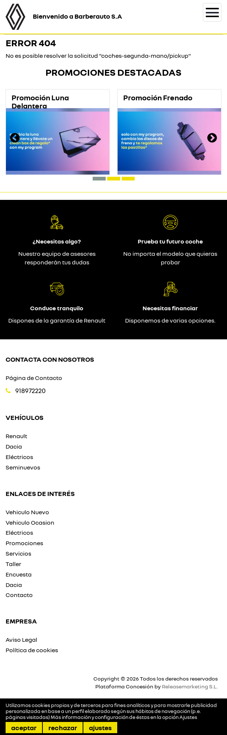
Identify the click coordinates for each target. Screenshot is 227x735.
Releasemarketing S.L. (190, 686)
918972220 (30, 391)
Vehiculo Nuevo (27, 512)
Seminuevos (23, 467)
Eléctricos (19, 457)
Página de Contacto (34, 377)
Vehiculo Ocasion (30, 522)
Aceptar (23, 727)
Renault (16, 436)
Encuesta (19, 574)
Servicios (18, 553)
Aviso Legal (21, 639)
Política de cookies (32, 650)
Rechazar (62, 727)
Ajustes (100, 727)
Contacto (19, 595)
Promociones (24, 543)
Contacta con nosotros (50, 359)
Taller (13, 564)
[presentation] (15, 138)
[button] (99, 178)
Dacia (14, 446)
